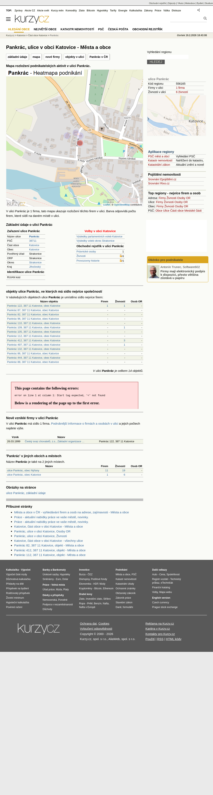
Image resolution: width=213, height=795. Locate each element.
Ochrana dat (88, 623)
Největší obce (45, 29)
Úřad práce (49, 589)
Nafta (106, 603)
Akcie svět (43, 10)
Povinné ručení (14, 607)
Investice (84, 569)
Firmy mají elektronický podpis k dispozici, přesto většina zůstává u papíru (182, 274)
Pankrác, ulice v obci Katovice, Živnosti (40, 536)
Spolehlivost (173, 574)
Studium (209, 3)
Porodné (62, 599)
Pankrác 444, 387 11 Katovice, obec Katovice (33, 357)
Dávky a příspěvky (53, 595)
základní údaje (17, 56)
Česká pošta (118, 29)
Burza (82, 574)
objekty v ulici (74, 56)
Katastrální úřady (125, 583)
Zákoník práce (123, 597)
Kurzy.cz (10, 35)
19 (123, 470)
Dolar (65, 579)
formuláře (128, 607)
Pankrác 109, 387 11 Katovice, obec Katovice (33, 327)
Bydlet (200, 3)
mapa (36, 56)
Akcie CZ (30, 10)
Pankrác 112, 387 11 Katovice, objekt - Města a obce (50, 555)
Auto (154, 574)
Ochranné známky (125, 588)
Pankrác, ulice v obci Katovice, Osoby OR (42, 531)
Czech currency (160, 602)
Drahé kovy (85, 594)
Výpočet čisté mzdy (16, 574)
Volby (155, 592)
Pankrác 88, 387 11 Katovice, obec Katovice (33, 361)
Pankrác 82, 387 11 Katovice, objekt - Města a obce (49, 545)
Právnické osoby (86, 251)
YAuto (180, 3)
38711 (33, 240)
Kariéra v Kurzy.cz (157, 628)
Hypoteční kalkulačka (17, 602)
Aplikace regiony (161, 152)
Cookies (103, 623)
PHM (90, 603)
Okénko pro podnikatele (165, 260)
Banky (46, 569)
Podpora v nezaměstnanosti (58, 604)
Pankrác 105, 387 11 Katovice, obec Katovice (33, 331)
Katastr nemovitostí (160, 160)
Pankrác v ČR (98, 56)
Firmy (162, 198)
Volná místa (58, 584)
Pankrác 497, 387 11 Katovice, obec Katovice (33, 344)
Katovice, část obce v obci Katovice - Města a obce (48, 526)
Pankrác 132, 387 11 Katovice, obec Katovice (33, 348)
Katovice (34, 245)
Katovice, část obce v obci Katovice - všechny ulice (48, 540)
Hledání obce (19, 29)
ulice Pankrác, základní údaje (26, 493)
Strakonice (35, 262)
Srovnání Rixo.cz (159, 183)
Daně (119, 607)
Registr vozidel (160, 579)
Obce (159, 210)
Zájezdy (172, 3)
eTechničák (167, 582)
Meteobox (190, 3)
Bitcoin (91, 10)
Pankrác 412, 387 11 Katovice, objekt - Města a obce (50, 550)
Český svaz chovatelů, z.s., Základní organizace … (55, 441)
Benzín (97, 603)
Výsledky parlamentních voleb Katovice (99, 236)
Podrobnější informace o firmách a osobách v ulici (84, 423)
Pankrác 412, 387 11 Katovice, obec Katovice (33, 340)
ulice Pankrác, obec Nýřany (23, 470)
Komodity (71, 10)
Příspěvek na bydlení (17, 588)
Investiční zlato (94, 598)
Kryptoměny (85, 588)
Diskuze (176, 10)
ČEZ (90, 574)
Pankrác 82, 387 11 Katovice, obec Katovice (33, 314)
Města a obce (123, 574)
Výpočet (25, 569)
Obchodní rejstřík (157, 3)
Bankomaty (59, 569)
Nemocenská (50, 599)
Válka (166, 10)
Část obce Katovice (37, 35)
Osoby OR (183, 198)
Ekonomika (85, 583)
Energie (122, 10)
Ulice (166, 210)
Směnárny (48, 579)
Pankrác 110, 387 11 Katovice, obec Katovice (33, 323)
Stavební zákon (124, 602)
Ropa (82, 603)
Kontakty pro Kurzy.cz (160, 634)
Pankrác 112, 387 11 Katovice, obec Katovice (33, 335)
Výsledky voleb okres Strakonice (95, 240)
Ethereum (108, 588)
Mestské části (193, 210)
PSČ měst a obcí (158, 156)
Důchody (47, 609)
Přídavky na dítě (15, 583)
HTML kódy (173, 639)
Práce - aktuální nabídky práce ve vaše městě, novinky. (51, 517)
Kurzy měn (57, 10)
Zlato (82, 10)
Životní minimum (15, 597)
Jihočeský (35, 266)
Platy (66, 589)
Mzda (59, 589)
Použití (150, 639)
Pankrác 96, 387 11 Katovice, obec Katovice (33, 318)
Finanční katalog (161, 587)
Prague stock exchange (165, 607)
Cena (162, 574)
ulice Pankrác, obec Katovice (24, 474)
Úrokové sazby (50, 574)
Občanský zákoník (126, 593)
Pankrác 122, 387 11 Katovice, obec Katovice (33, 305)
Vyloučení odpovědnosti (96, 628)
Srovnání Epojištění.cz (162, 179)
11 (106, 470)
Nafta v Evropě (87, 607)
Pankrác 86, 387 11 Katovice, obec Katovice (33, 353)
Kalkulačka (135, 10)
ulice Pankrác (158, 79)
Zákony (148, 10)
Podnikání (121, 569)
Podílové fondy (99, 579)
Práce (158, 10)
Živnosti (81, 255)
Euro (58, 579)
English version (161, 597)
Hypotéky (102, 10)
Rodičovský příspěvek (18, 593)
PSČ (101, 29)
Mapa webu (165, 592)
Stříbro (107, 598)
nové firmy (52, 56)
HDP (95, 583)
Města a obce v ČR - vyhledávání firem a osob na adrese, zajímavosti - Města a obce (71, 512)
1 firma (180, 87)
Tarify (113, 10)
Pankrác (54, 35)
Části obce (177, 210)
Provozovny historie (87, 260)
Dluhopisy (84, 579)
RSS (160, 639)
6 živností (182, 92)
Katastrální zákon (159, 164)
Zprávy (19, 10)
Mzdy (102, 583)
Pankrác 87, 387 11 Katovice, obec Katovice (33, 310)
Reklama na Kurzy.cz (159, 623)
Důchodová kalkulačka (18, 579)
